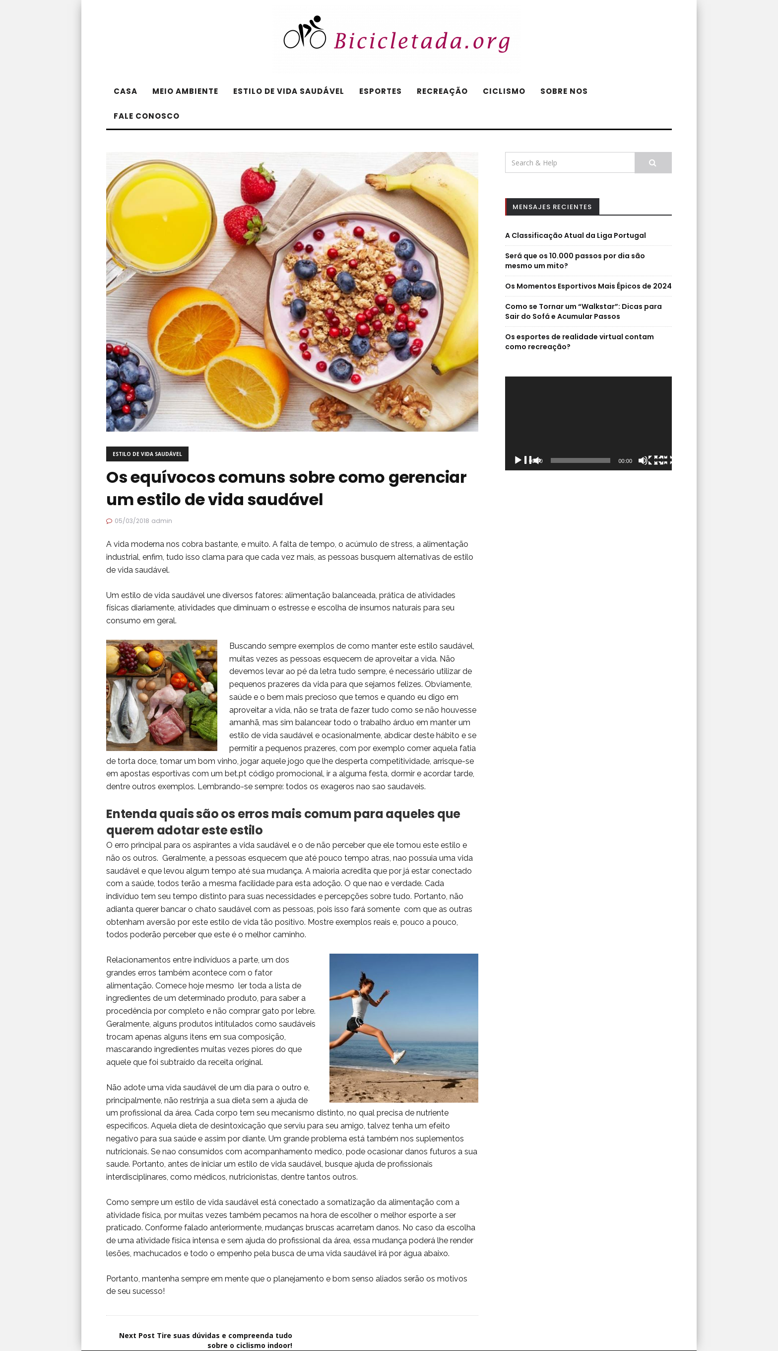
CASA (125, 91)
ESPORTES (380, 91)
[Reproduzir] (527, 461)
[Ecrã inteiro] (668, 461)
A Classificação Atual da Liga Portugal (575, 235)
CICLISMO (504, 91)
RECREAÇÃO (442, 91)
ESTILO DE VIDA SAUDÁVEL (288, 91)
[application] (588, 423)
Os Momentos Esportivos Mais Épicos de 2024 (588, 286)
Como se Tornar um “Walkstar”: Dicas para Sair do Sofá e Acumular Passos (583, 311)
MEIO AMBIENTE (185, 91)
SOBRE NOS (564, 91)
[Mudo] (652, 461)
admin (161, 521)
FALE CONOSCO (147, 116)
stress (402, 544)
